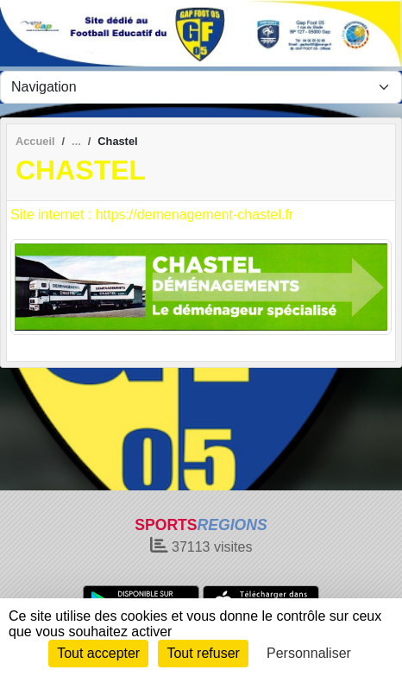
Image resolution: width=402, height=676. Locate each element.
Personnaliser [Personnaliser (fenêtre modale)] (309, 653)
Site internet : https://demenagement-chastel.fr (151, 214)
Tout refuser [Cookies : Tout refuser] (202, 653)
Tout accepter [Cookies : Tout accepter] (98, 653)
